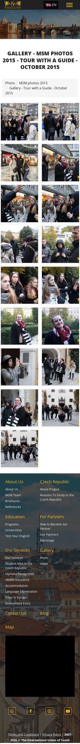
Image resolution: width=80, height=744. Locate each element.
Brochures (12, 501)
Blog (44, 613)
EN (54, 5)
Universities (13, 530)
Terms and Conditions (23, 734)
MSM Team (13, 495)
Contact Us (16, 613)
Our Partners (49, 534)
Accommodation (16, 586)
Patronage (47, 540)
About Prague (49, 489)
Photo (10, 83)
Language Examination (21, 591)
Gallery (47, 550)
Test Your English (17, 536)
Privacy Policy (51, 734)
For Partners (52, 516)
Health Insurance (17, 580)
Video (44, 564)
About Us (14, 481)
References (13, 507)
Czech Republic (54, 481)
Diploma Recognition (20, 574)
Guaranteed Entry (17, 603)
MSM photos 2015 (33, 83)
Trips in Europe (16, 597)
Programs (12, 524)
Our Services (17, 550)
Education (15, 516)
